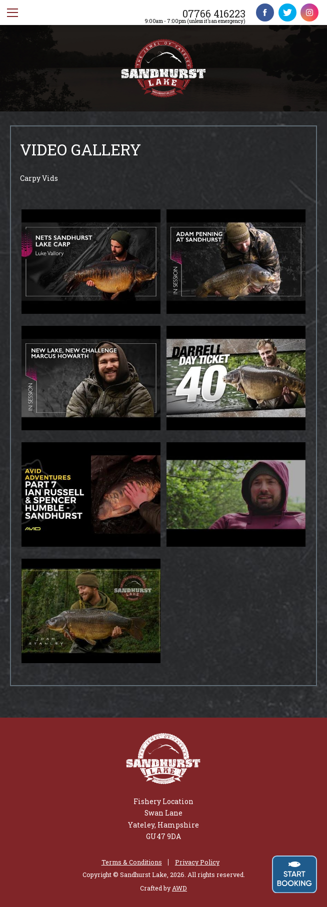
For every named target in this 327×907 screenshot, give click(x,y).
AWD (179, 888)
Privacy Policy (197, 862)
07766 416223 (214, 13)
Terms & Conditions (132, 862)
